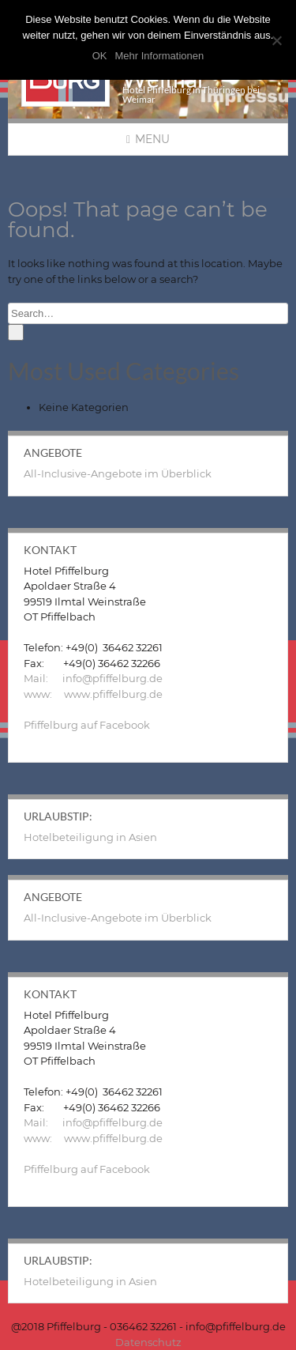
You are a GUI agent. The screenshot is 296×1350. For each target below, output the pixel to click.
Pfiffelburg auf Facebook (87, 724)
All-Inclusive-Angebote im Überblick (118, 473)
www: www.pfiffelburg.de (93, 694)
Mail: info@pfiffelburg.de (93, 678)
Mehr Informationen (159, 56)
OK (99, 56)
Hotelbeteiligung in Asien (90, 837)
